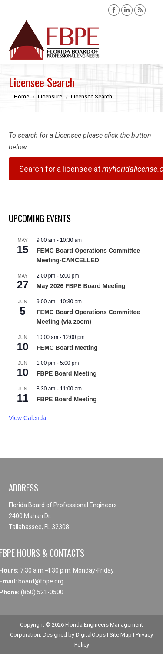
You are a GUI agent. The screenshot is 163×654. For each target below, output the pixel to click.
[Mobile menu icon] (149, 40)
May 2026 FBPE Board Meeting (81, 285)
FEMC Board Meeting (67, 347)
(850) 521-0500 (42, 592)
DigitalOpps (91, 634)
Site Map (121, 634)
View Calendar (28, 417)
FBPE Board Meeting (66, 373)
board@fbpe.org (40, 581)
